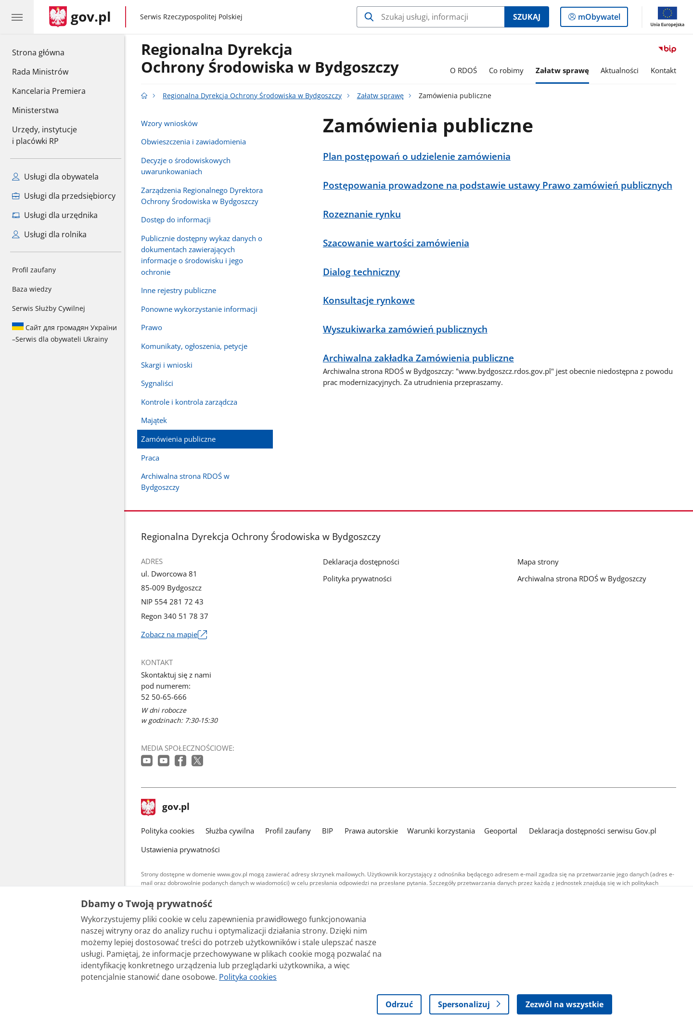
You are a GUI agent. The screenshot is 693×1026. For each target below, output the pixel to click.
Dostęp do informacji (178, 219)
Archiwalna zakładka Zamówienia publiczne (420, 358)
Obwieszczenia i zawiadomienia (195, 141)
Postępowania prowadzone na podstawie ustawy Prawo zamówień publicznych (500, 185)
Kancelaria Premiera (49, 91)
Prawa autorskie (373, 830)
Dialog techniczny (363, 272)
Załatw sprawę (564, 70)
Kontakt (666, 70)
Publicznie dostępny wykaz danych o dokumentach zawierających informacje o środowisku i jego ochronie (204, 255)
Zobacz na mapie (176, 634)
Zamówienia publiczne (180, 439)
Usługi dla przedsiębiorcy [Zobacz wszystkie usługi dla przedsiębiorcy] (64, 196)
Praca (152, 457)
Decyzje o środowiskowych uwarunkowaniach (188, 166)
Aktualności (622, 70)
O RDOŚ (465, 70)
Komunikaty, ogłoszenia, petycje (196, 346)
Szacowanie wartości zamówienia (398, 243)
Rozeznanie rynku (364, 214)
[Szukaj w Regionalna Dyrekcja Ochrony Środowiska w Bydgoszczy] (430, 16)
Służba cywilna (232, 830)
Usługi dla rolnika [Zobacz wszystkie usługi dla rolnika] (49, 234)
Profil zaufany (34, 269)
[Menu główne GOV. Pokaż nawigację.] (17, 17)
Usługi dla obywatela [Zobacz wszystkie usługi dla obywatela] (55, 176)
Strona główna (49, 52)
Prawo (154, 327)
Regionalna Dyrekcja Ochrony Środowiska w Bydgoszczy (254, 95)
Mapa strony (540, 561)
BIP (330, 830)
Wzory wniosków (171, 123)
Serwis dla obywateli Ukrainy (64, 333)
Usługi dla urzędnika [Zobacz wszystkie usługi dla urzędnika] (55, 215)
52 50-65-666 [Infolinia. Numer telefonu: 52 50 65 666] (166, 697)
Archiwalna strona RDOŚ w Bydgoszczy (187, 481)
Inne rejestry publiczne (180, 290)
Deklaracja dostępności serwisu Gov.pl (595, 830)
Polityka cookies (170, 830)
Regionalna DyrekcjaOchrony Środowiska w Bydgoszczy (272, 58)
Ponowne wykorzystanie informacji (201, 309)
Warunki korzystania (443, 830)
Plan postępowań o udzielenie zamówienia (419, 156)
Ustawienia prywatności (182, 849)
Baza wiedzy (31, 289)
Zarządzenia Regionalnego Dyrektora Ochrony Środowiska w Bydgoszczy (204, 195)
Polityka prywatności (359, 578)
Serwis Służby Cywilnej (48, 308)
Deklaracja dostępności (363, 561)
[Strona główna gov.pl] (80, 16)
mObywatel (598, 19)
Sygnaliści (159, 383)
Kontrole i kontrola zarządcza (191, 402)
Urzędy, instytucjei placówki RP (44, 135)
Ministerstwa (35, 110)
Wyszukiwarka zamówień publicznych (407, 329)
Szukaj (526, 17)
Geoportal (503, 830)
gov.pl (167, 807)
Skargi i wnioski (169, 364)
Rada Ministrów (40, 71)
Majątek (156, 420)
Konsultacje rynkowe (371, 300)
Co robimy (508, 70)
